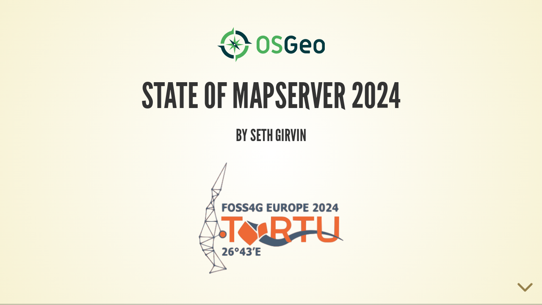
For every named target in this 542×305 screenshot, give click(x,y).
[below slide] (525, 288)
